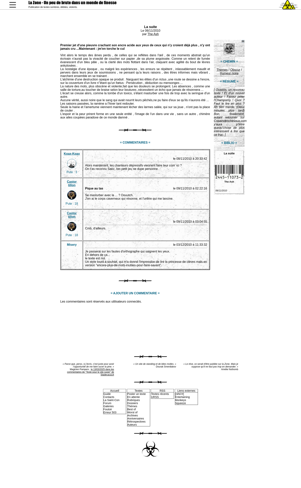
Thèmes (222, 69)
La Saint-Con (111, 400)
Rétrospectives (136, 421)
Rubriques (133, 400)
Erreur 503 (109, 412)
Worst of (132, 412)
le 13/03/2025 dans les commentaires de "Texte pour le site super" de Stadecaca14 (90, 372)
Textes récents (160, 393)
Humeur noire (229, 73)
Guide (107, 393)
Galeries (108, 406)
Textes (139, 390)
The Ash (153, 34)
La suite (150, 27)
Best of (131, 409)
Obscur (235, 69)
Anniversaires (135, 418)
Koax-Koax (72, 153)
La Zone (72, 2)
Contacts (108, 397)
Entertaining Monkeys (182, 398)
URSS (155, 397)
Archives (132, 415)
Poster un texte (136, 393)
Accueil (114, 390)
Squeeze (180, 403)
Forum (107, 403)
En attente (133, 397)
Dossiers (132, 403)
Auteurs (132, 424)
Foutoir (107, 409)
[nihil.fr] (179, 393)
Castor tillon (72, 183)
